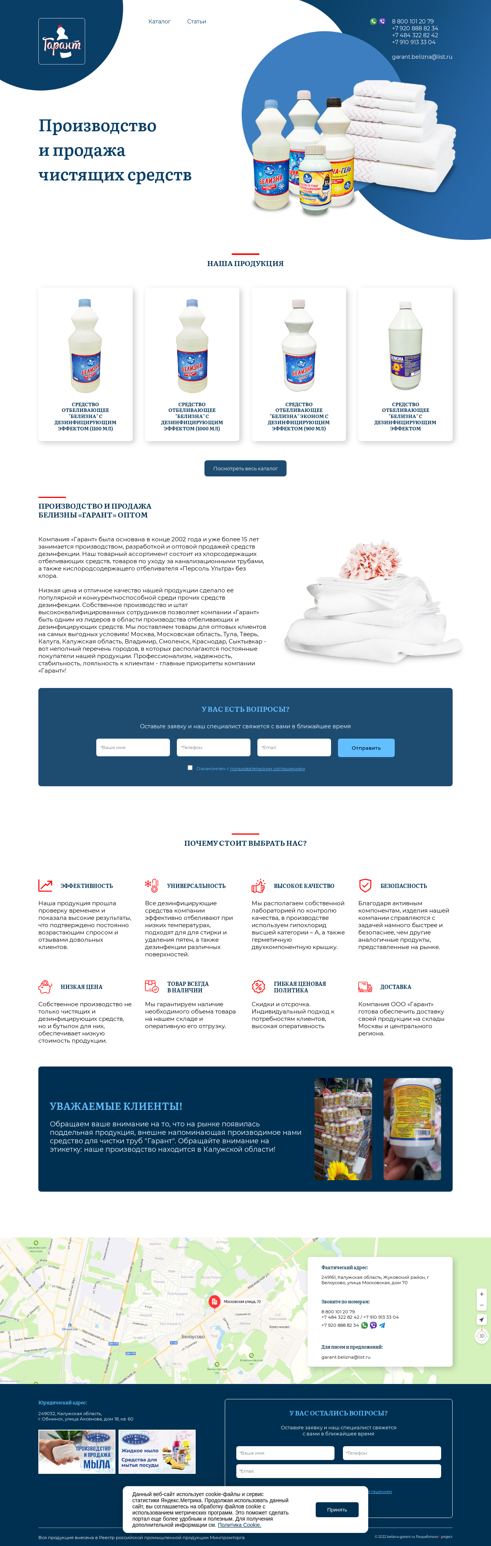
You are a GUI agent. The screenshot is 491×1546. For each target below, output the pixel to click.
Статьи (196, 21)
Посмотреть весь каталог (245, 468)
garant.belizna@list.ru (346, 1357)
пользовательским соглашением (267, 768)
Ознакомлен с (250, 768)
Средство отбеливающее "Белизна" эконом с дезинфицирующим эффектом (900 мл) (299, 416)
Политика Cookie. (239, 1525)
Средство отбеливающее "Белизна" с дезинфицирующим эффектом (405, 416)
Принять (337, 1510)
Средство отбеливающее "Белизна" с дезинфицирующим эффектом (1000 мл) (192, 416)
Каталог (159, 21)
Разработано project (434, 1537)
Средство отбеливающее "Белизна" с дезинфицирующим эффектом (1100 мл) (85, 416)
